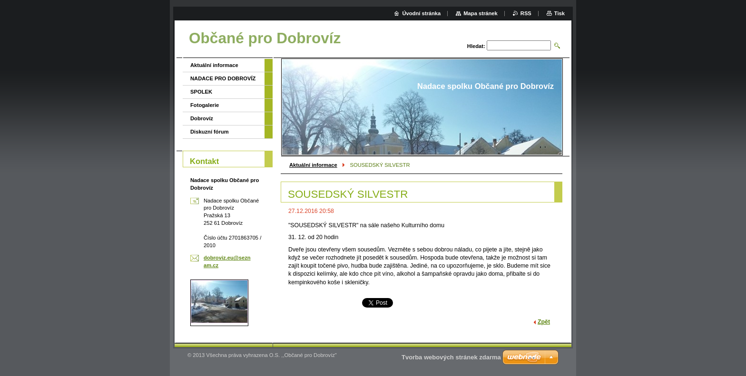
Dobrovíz (201, 118)
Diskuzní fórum (209, 132)
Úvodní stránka (421, 13)
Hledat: (476, 46)
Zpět (544, 321)
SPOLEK (201, 92)
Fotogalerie (204, 105)
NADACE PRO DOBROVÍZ (222, 78)
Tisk (559, 13)
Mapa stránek (480, 13)
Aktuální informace (313, 165)
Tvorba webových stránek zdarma (451, 357)
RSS (525, 13)
